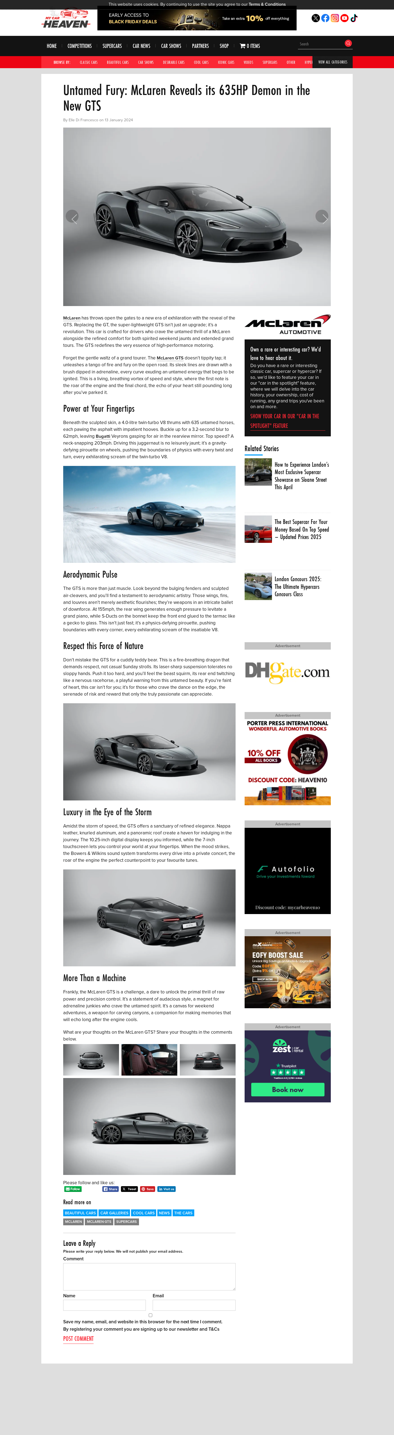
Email (158, 1295)
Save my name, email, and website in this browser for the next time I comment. (142, 1321)
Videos (255, 62)
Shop (224, 46)
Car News (141, 46)
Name (69, 1295)
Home (52, 46)
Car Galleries (114, 1213)
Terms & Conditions (267, 4)
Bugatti (104, 436)
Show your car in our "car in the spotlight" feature (284, 421)
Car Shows (171, 46)
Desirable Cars (177, 62)
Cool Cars (206, 62)
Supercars (112, 46)
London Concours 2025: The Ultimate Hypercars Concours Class (298, 587)
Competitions (80, 46)
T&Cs (213, 1329)
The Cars (183, 1213)
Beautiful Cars (120, 62)
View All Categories (332, 62)
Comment (73, 1259)
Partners (200, 46)
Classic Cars (89, 62)
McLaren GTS (170, 358)
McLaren (72, 318)
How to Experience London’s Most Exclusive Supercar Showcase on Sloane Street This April (299, 476)
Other (298, 62)
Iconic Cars (232, 62)
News (164, 1213)
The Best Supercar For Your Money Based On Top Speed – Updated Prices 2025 (301, 533)
